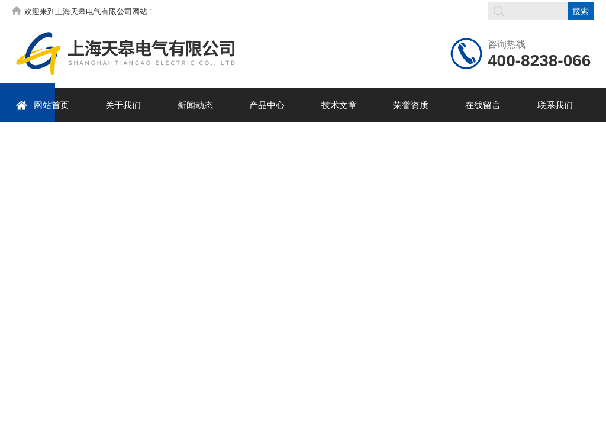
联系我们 (555, 105)
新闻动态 (195, 105)
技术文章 (339, 105)
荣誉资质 (410, 105)
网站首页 (42, 105)
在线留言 (483, 105)
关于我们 (123, 105)
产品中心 (267, 105)
